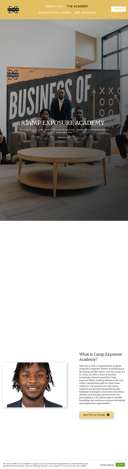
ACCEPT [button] (120, 465)
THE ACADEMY (77, 8)
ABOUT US (53, 8)
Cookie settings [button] (107, 465)
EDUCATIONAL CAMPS (55, 14)
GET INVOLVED (85, 14)
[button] (63, 8)
